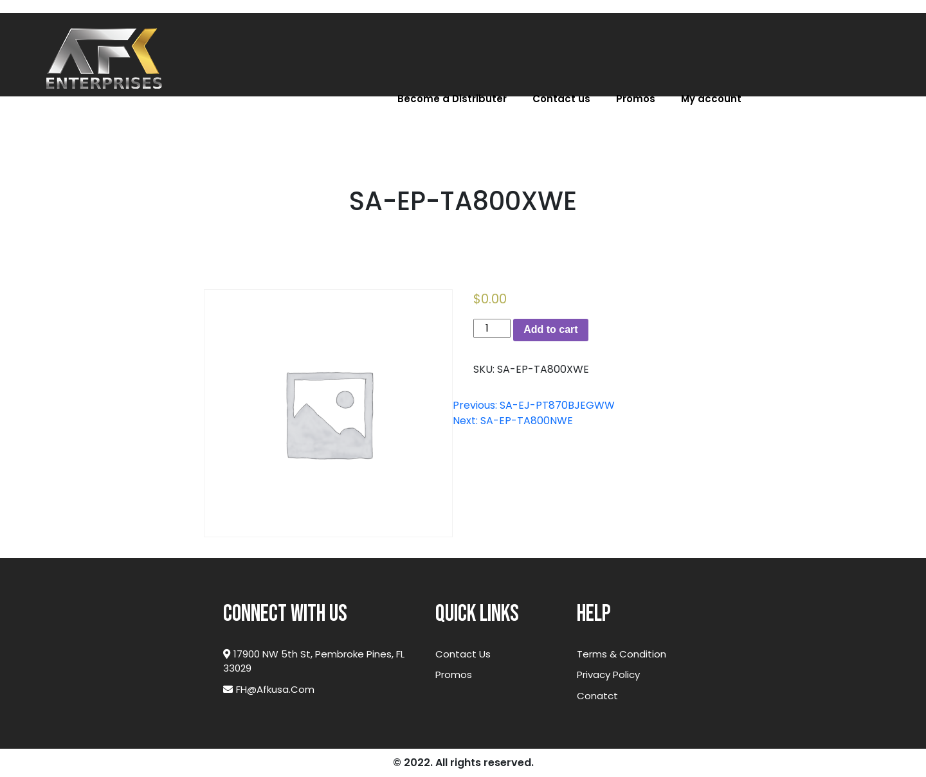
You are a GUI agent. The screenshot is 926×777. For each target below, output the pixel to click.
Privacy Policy (608, 674)
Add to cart (550, 329)
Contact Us (463, 654)
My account (711, 98)
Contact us (561, 98)
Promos (635, 98)
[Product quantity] (492, 328)
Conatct (597, 695)
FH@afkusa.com (268, 689)
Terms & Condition (621, 654)
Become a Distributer (452, 98)
